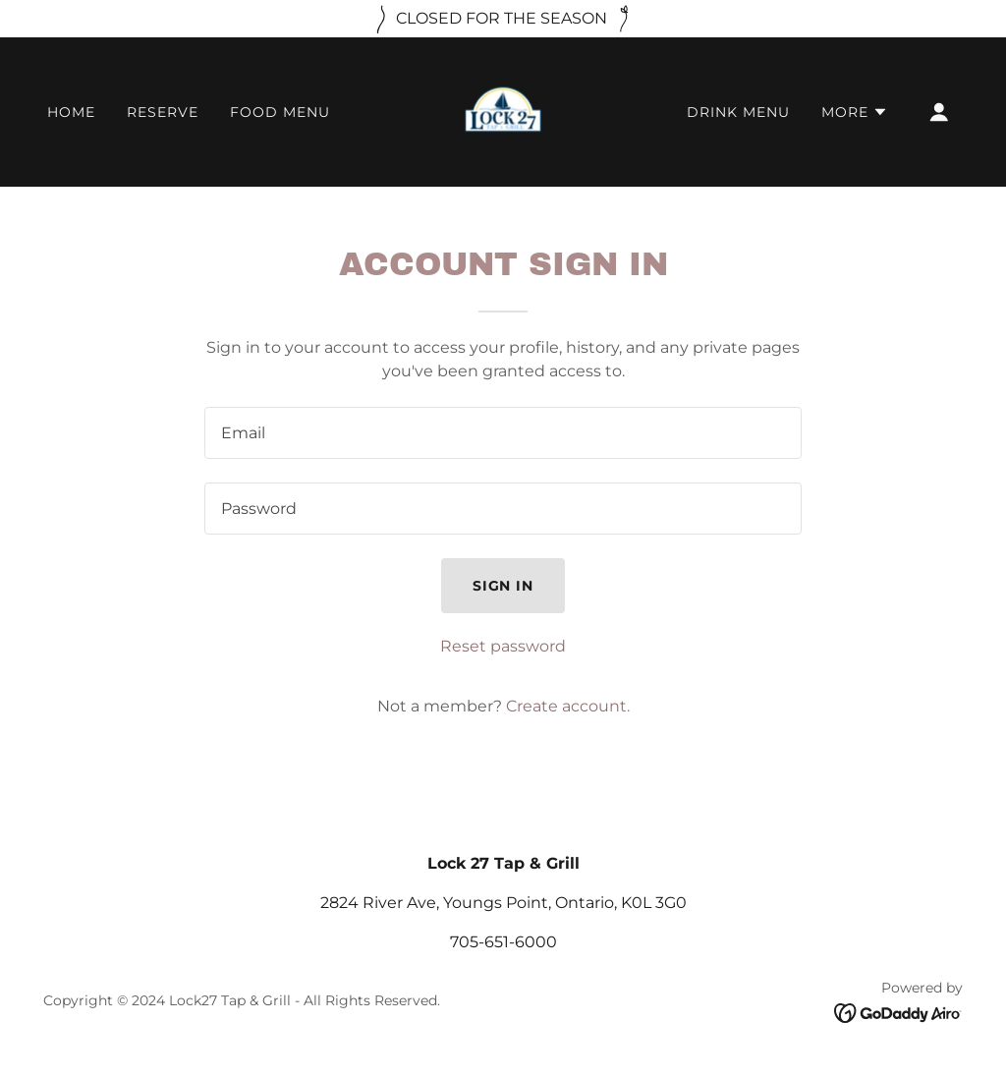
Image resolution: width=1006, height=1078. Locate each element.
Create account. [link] (568, 706)
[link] (503, 110)
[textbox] (503, 433)
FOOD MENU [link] (280, 112)
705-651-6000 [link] (503, 942)
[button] (854, 112)
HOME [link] (71, 112)
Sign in (503, 586)
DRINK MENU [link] (738, 112)
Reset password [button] (503, 646)
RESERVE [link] (162, 112)
